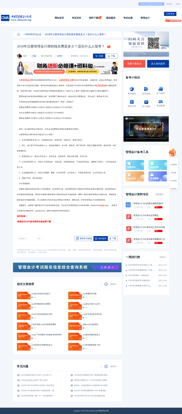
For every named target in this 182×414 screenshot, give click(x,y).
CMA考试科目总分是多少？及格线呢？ (141, 265)
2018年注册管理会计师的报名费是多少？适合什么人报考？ (74, 34)
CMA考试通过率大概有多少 (139, 280)
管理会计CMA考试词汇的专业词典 (149, 227)
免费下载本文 (134, 63)
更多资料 (160, 194)
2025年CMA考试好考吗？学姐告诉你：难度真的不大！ (38, 391)
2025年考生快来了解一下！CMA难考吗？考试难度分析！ (38, 396)
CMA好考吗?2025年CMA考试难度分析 (89, 396)
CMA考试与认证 (31, 34)
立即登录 (170, 14)
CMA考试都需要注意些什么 (139, 286)
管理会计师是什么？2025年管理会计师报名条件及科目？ (91, 380)
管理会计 (145, 18)
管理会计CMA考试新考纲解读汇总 (149, 239)
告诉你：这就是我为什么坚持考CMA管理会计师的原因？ (91, 385)
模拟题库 (110, 18)
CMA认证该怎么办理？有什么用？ (35, 380)
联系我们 (174, 186)
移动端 (173, 170)
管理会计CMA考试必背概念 (146, 215)
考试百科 (76, 18)
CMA (178, 4)
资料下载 (93, 18)
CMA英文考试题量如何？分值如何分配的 (141, 270)
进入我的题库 (158, 63)
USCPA (169, 4)
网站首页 (59, 18)
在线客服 (174, 162)
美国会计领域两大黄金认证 (151, 4)
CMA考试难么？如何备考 (138, 275)
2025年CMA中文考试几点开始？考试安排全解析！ (38, 385)
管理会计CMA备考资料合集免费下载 (34, 221)
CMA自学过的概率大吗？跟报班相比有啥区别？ (91, 375)
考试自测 (128, 18)
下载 (156, 207)
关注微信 (174, 178)
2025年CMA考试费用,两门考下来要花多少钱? (91, 391)
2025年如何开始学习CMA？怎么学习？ (36, 375)
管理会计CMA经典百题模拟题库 (148, 203)
